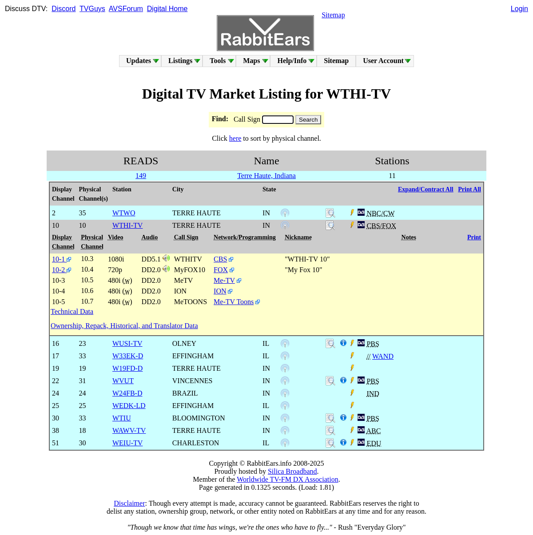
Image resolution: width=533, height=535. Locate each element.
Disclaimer (129, 503)
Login (519, 8)
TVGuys (92, 8)
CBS (220, 259)
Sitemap (333, 15)
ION (220, 291)
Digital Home (167, 8)
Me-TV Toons (234, 301)
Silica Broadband (292, 471)
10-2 (61, 269)
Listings (180, 60)
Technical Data (72, 311)
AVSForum (126, 8)
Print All (469, 189)
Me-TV (224, 280)
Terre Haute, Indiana (266, 175)
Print (474, 237)
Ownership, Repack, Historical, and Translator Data (124, 325)
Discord (64, 8)
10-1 (61, 259)
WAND (383, 356)
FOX (221, 269)
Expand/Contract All (425, 189)
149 (140, 175)
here (235, 138)
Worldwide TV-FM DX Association (287, 479)
